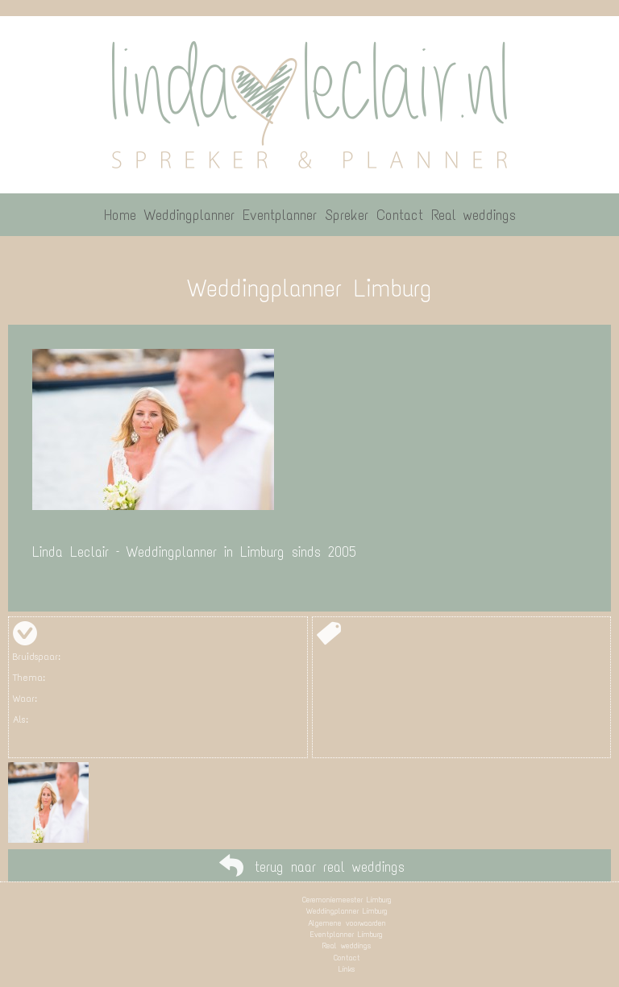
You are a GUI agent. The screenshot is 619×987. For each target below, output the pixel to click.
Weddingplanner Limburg (347, 911)
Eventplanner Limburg (346, 934)
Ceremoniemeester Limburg (347, 899)
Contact (347, 957)
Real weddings (346, 945)
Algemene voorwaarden (347, 923)
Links (347, 969)
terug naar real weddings (330, 867)
